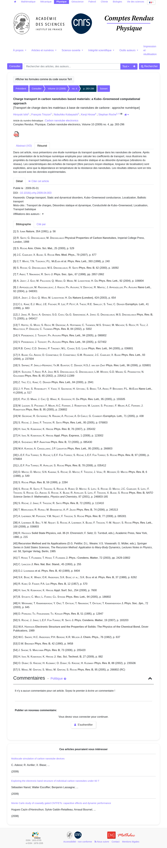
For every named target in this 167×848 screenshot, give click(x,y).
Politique (58, 678)
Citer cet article (38, 181)
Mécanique (46, 1)
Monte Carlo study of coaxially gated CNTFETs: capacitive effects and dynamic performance (61, 803)
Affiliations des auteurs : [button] (28, 214)
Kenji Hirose (88, 114)
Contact (116, 841)
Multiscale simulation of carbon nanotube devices (38, 758)
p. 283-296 (88, 88)
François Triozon (41, 114)
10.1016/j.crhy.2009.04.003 (36, 192)
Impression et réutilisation (150, 50)
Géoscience (77, 1)
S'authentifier (83, 724)
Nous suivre (102, 841)
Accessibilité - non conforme (77, 841)
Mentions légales (130, 841)
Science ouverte (71, 50)
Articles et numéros (42, 50)
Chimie (104, 1)
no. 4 (74, 88)
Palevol (92, 1)
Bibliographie (23, 224)
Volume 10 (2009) (57, 88)
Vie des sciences (135, 1)
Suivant (103, 88)
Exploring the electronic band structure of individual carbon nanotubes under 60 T (55, 780)
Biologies (117, 1)
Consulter (14, 66)
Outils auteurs (127, 50)
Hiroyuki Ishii (20, 114)
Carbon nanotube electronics (61, 120)
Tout (124, 66)
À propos (18, 50)
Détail (19, 181)
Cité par (41, 224)
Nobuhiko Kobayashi (66, 114)
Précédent (21, 88)
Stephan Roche (107, 114)
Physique (61, 1)
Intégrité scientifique (100, 50)
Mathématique (28, 1)
